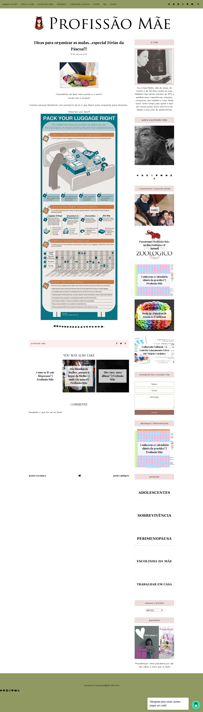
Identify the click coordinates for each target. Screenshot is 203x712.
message (154, 401)
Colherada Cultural (79, 4)
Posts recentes (37, 475)
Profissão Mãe (45, 4)
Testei (113, 4)
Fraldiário (61, 4)
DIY (105, 4)
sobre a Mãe (27, 4)
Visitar (96, 4)
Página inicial (10, 4)
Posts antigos (121, 475)
